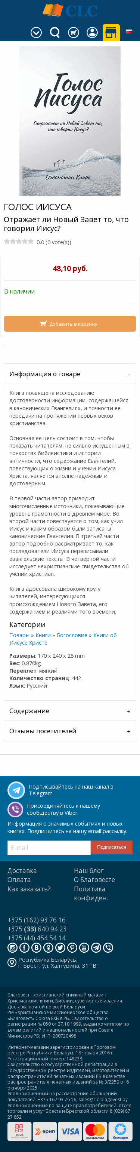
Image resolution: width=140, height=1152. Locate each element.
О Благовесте (94, 879)
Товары (19, 635)
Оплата (19, 879)
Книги (43, 635)
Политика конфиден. (91, 893)
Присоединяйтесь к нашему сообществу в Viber (63, 809)
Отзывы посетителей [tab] (43, 730)
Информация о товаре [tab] (44, 373)
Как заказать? (29, 889)
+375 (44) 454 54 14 (36, 938)
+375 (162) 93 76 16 (36, 920)
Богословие (72, 635)
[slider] (19, 241)
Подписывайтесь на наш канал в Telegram (71, 790)
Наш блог (89, 870)
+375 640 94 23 (37, 929)
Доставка (22, 870)
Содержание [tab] (29, 710)
